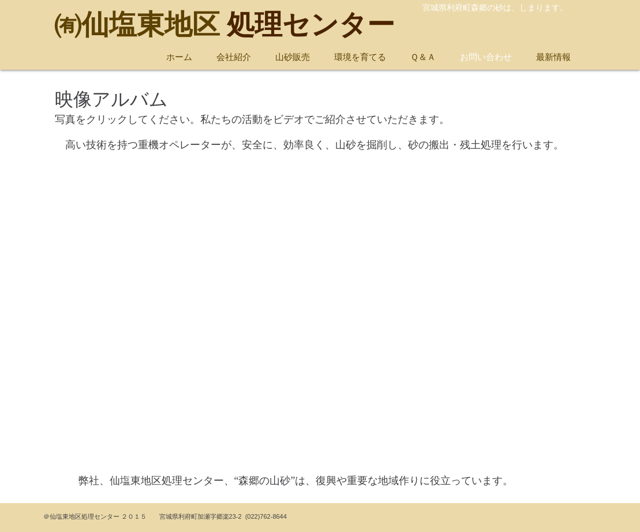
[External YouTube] (320, 318)
